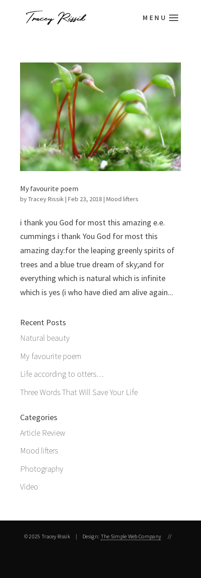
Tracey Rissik (46, 199)
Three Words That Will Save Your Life (79, 392)
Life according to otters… (61, 374)
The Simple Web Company (131, 536)
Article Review (42, 432)
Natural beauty (45, 338)
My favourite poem (49, 188)
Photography (41, 468)
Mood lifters (122, 199)
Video (29, 486)
